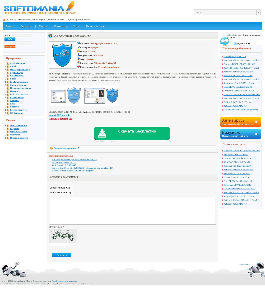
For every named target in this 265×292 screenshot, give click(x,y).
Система (14, 106)
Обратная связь (57, 19)
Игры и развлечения (20, 88)
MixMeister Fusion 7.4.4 (235, 56)
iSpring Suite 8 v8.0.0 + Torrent (238, 102)
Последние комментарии (33, 19)
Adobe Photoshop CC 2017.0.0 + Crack (241, 68)
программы (42, 289)
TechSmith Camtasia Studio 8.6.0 (239, 90)
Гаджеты (14, 128)
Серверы (14, 100)
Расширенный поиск (80, 19)
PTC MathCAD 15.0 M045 (236, 154)
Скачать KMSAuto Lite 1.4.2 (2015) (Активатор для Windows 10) (82, 168)
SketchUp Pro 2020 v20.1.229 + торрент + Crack (238, 75)
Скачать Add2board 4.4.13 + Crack (240, 158)
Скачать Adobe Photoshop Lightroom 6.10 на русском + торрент (241, 109)
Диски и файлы (18, 85)
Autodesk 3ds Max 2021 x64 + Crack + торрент (241, 60)
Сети (12, 103)
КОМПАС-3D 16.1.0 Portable (237, 162)
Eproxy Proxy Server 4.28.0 (236, 177)
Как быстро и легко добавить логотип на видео (74, 159)
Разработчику (17, 97)
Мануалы (15, 134)
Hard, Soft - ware (18, 131)
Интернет (15, 91)
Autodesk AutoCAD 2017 (235, 106)
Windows (51, 289)
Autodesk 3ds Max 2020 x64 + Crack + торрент (241, 79)
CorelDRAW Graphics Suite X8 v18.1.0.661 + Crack (238, 87)
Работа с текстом (18, 110)
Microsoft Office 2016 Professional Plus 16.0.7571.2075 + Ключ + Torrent (242, 94)
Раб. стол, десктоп (19, 94)
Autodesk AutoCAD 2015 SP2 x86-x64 (241, 98)
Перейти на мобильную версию (64, 286)
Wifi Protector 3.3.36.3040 (64, 165)
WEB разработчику (20, 69)
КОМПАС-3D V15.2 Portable (237, 184)
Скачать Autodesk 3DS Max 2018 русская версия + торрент (239, 188)
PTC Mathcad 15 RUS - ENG (237, 173)
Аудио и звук (16, 72)
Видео (13, 78)
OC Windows (16, 113)
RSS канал (11, 19)
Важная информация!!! (66, 148)
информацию (86, 289)
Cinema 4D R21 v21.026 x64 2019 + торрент (240, 64)
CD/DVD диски (17, 63)
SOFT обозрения (18, 125)
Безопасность (17, 75)
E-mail (13, 66)
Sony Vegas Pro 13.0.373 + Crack (239, 83)
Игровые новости (19, 137)
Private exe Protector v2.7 (63, 162)
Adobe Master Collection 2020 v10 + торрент (73, 170)
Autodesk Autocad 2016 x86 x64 (238, 71)
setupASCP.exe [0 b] (59, 115)
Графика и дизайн (19, 82)
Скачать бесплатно (137, 131)
